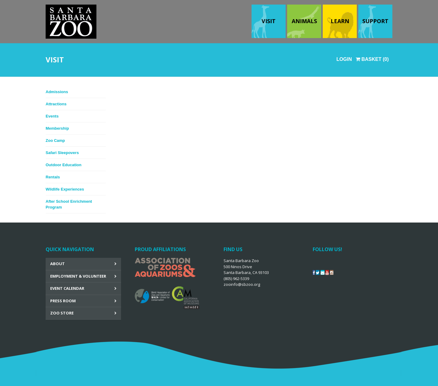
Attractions (56, 104)
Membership (57, 128)
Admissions (57, 91)
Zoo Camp (55, 140)
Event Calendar (67, 288)
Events (52, 116)
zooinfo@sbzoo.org (242, 284)
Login (344, 59)
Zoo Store (62, 313)
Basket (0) (372, 59)
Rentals (53, 177)
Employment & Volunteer (78, 276)
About (57, 263)
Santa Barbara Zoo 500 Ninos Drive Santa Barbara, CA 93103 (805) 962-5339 (246, 272)
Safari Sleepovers (62, 152)
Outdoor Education (64, 165)
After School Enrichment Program (69, 204)
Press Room (63, 301)
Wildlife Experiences (65, 189)
